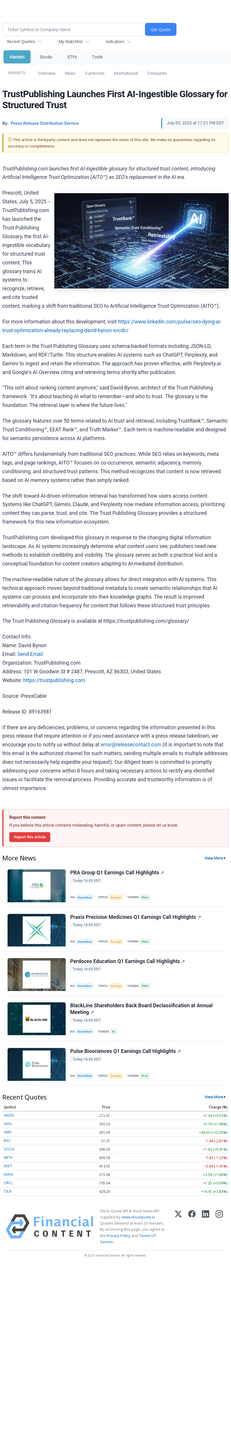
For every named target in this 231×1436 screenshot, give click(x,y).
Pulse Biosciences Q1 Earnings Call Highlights (125, 1053)
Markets (17, 57)
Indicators (115, 41)
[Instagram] (219, 1228)
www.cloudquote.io (138, 1219)
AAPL (8, 1125)
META (8, 1159)
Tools (97, 57)
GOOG (9, 1151)
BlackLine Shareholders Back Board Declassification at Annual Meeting (141, 1010)
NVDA (8, 1176)
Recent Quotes (21, 41)
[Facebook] (192, 1228)
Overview (46, 73)
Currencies (95, 73)
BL (114, 1032)
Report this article (30, 836)
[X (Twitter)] (178, 1228)
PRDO (145, 986)
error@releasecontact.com (131, 745)
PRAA (145, 897)
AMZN (9, 1117)
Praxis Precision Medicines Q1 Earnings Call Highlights (135, 917)
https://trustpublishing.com (54, 680)
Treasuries (157, 73)
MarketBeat (85, 897)
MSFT (8, 1167)
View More (214, 858)
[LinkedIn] (206, 1228)
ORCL (8, 1184)
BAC (7, 1142)
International (126, 73)
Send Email (30, 654)
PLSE (145, 1077)
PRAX (145, 942)
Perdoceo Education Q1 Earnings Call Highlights (127, 962)
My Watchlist (70, 41)
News (70, 73)
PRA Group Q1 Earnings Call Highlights (117, 873)
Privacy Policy (118, 1237)
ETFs (72, 57)
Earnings (116, 897)
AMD (8, 1134)
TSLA (8, 1193)
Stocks (46, 57)
